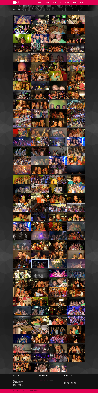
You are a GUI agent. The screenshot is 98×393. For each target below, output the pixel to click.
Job (61, 2)
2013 (19, 9)
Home (40, 2)
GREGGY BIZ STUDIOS (34, 390)
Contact (82, 2)
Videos (75, 2)
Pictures (67, 2)
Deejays (47, 2)
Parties (55, 2)
